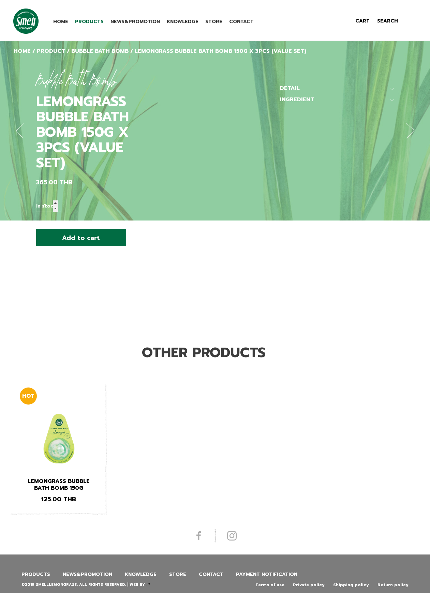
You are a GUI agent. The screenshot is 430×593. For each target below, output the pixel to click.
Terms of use (269, 585)
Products (89, 21)
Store (213, 21)
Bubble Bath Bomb (100, 51)
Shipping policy (351, 585)
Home (60, 21)
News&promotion (135, 21)
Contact (241, 21)
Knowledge (182, 21)
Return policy (393, 585)
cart (362, 21)
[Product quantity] (49, 206)
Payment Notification (266, 574)
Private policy (309, 585)
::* (148, 585)
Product (51, 51)
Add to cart (81, 238)
